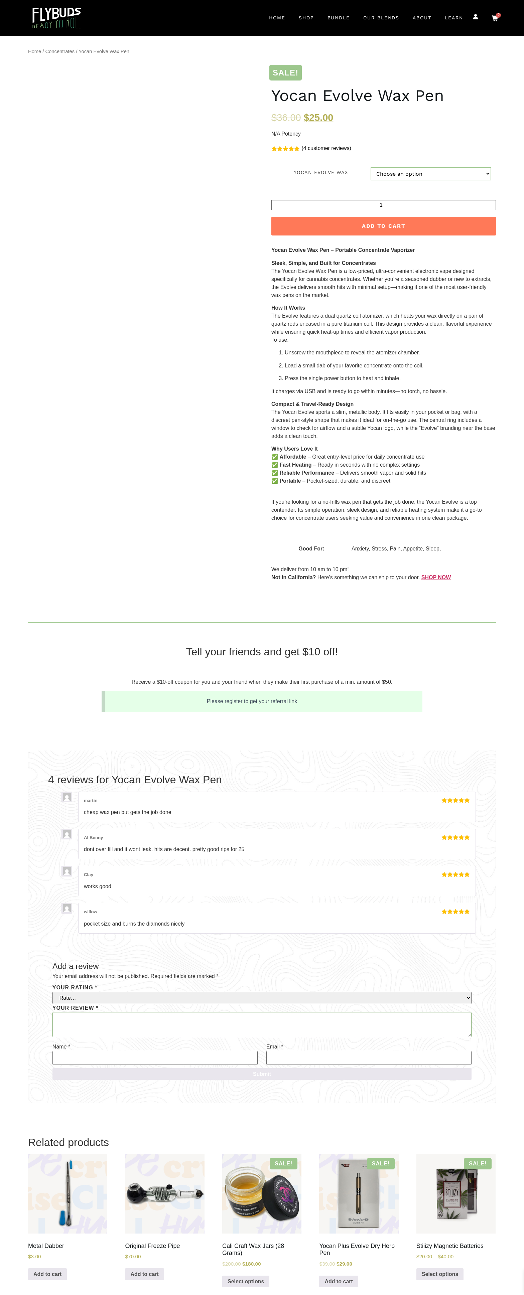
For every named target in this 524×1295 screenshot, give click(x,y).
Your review (75, 1008)
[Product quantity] (383, 205)
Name (61, 1046)
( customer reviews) (326, 148)
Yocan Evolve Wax (321, 172)
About (422, 17)
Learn (454, 17)
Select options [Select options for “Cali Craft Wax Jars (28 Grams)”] (246, 1281)
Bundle (339, 17)
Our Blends (381, 17)
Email (274, 1046)
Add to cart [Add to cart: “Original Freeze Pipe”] (144, 1274)
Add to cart (383, 226)
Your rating (75, 987)
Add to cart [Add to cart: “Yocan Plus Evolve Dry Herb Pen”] (338, 1281)
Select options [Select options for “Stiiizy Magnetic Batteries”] (440, 1274)
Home (277, 17)
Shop (306, 17)
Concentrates (60, 51)
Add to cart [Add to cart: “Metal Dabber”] (47, 1274)
